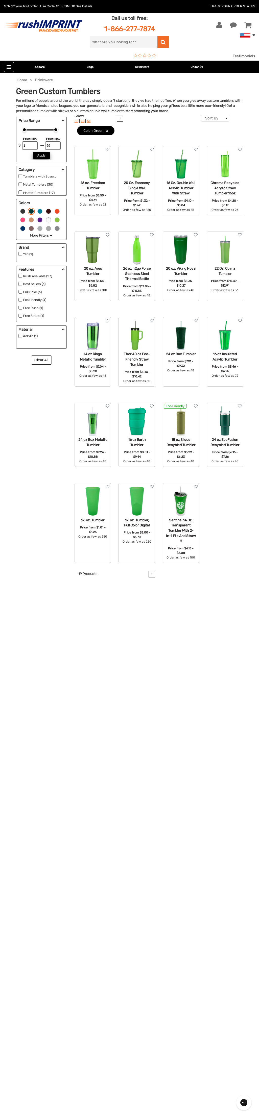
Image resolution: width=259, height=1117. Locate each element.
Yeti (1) (28, 254)
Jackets (98, 883)
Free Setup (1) (33, 316)
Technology (101, 906)
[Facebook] (11, 1019)
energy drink (76, 676)
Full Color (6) (32, 292)
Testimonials (244, 56)
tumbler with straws (53, 111)
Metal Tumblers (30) (38, 184)
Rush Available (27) (37, 276)
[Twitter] (19, 1019)
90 (82, 121)
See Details (84, 6)
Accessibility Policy (192, 929)
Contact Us (20, 875)
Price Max (53, 139)
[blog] (26, 1019)
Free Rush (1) (33, 308)
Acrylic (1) (30, 336)
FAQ (178, 898)
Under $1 (197, 67)
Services (182, 891)
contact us (221, 668)
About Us (183, 875)
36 (76, 121)
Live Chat (20, 883)
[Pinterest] (34, 1019)
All (88, 121)
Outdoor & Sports (107, 914)
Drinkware (142, 67)
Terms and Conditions (194, 914)
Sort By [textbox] (211, 118)
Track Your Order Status (232, 6)
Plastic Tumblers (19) (39, 193)
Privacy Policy (187, 922)
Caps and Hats (104, 945)
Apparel (40, 67)
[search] (124, 42)
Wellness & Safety (107, 922)
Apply (41, 155)
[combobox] (215, 118)
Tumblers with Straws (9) (42, 176)
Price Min (30, 139)
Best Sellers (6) (34, 284)
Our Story (183, 883)
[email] (41, 976)
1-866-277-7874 (129, 29)
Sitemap (182, 937)
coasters (20, 688)
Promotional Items (107, 929)
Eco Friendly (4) (34, 300)
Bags (90, 67)
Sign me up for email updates (38, 986)
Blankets (99, 937)
